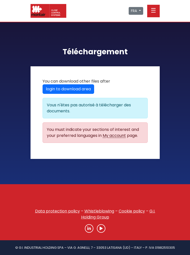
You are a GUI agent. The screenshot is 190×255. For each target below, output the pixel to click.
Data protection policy (57, 211)
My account (114, 135)
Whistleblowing (99, 211)
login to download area (68, 89)
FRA (134, 10)
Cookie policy (132, 211)
